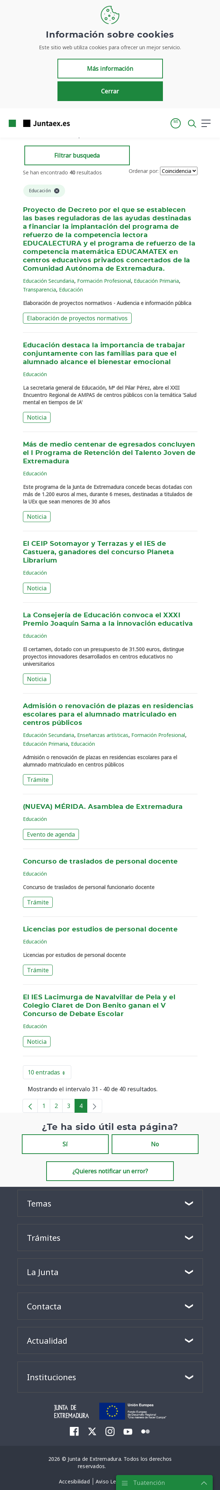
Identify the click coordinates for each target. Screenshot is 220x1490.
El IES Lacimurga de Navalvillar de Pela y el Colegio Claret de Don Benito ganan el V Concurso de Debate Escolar (99, 1006)
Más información (110, 69)
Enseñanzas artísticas (102, 735)
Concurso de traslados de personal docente (100, 861)
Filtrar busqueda (77, 155)
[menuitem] (74, 1431)
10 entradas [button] (49, 1073)
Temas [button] (39, 1203)
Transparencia (39, 289)
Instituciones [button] (51, 1376)
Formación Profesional (104, 280)
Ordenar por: (144, 170)
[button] (175, 123)
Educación (71, 289)
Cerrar (110, 91)
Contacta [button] (44, 1306)
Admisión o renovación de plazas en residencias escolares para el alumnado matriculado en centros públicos (108, 714)
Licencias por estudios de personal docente (100, 929)
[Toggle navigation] (80, 123)
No (155, 1144)
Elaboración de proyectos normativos (77, 318)
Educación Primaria (156, 280)
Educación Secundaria (48, 280)
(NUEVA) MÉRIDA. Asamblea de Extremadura (103, 807)
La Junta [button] (43, 1271)
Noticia (37, 417)
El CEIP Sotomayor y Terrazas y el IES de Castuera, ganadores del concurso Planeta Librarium (98, 552)
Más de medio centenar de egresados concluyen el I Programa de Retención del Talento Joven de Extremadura (109, 453)
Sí (65, 1144)
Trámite (38, 780)
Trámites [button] (43, 1237)
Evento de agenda (51, 834)
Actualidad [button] (47, 1340)
